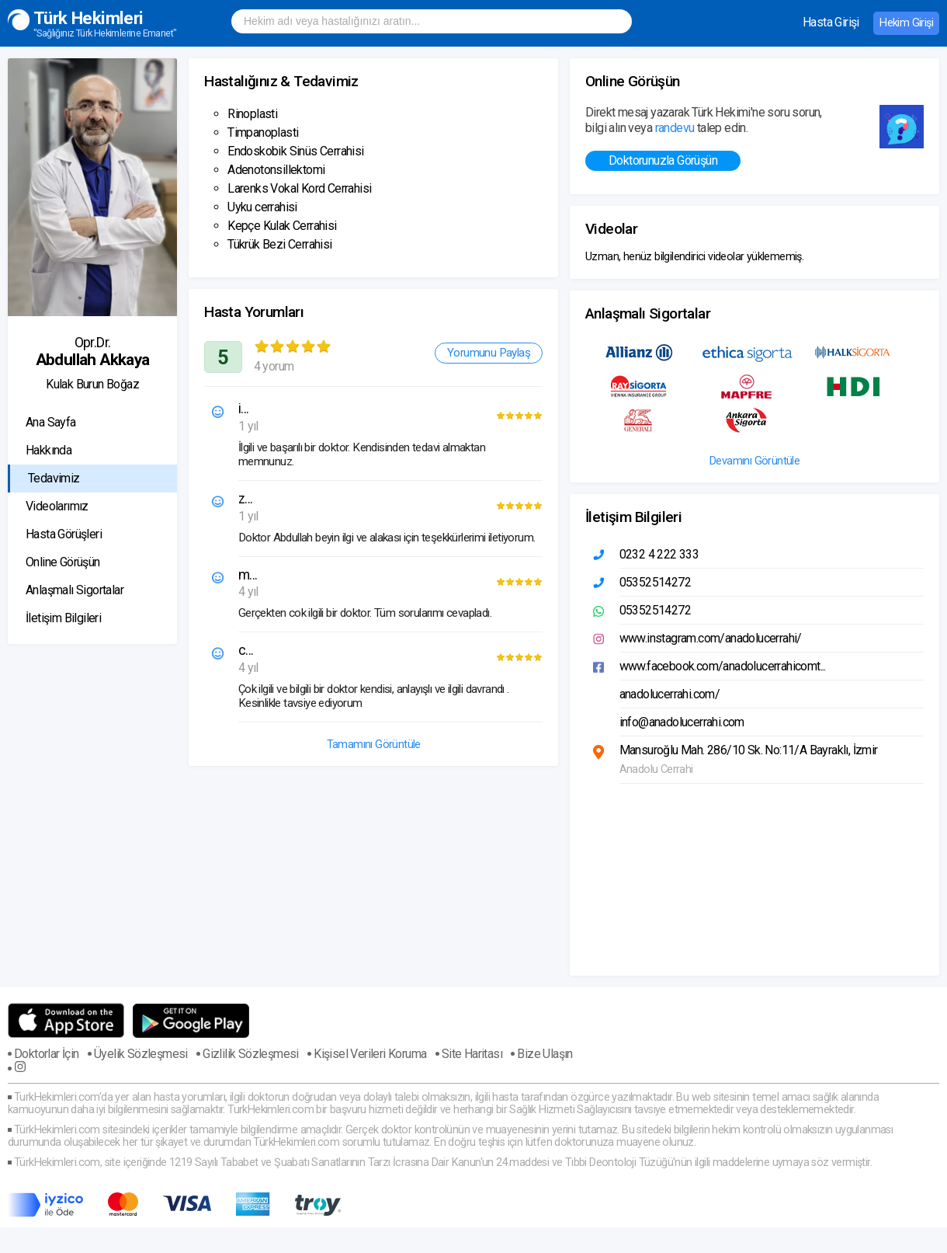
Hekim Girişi (906, 23)
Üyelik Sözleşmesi (141, 1054)
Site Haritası (472, 1054)
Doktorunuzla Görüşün (663, 160)
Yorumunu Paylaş (488, 353)
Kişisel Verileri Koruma (370, 1054)
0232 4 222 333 (659, 554)
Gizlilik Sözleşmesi (251, 1054)
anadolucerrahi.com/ (669, 694)
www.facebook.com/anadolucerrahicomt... (722, 666)
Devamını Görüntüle (754, 461)
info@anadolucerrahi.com (681, 722)
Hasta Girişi (831, 22)
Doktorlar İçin (46, 1054)
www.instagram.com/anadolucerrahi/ (710, 638)
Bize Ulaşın (544, 1054)
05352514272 (655, 582)
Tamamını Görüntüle (374, 744)
